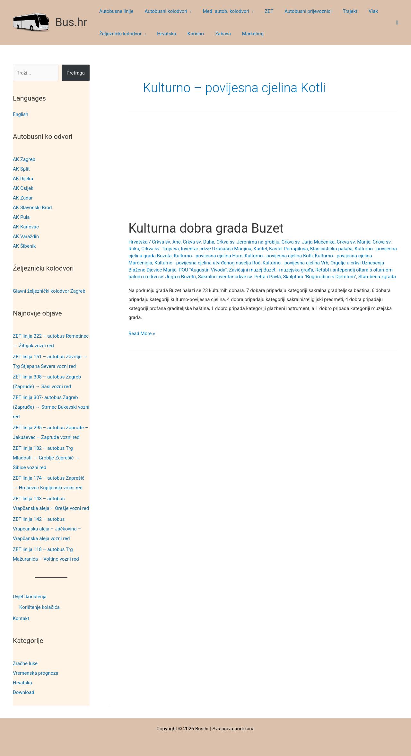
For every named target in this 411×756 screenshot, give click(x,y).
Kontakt (21, 618)
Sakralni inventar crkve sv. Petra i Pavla (239, 277)
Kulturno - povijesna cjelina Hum (208, 256)
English (21, 114)
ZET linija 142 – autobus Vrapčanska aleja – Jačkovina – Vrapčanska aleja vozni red (47, 528)
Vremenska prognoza (35, 672)
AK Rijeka (23, 179)
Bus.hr (71, 22)
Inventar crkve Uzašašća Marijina (216, 249)
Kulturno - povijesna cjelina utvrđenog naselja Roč (207, 263)
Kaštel (260, 249)
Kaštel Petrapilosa (288, 249)
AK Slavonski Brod (32, 207)
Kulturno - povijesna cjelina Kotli (279, 256)
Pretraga (75, 73)
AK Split (21, 169)
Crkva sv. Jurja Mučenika (308, 242)
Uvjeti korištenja (30, 596)
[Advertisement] (263, 173)
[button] (187, 11)
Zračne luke (25, 663)
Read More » (141, 333)
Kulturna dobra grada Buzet (206, 228)
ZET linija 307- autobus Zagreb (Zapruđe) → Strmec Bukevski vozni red (51, 407)
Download (23, 692)
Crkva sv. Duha (198, 242)
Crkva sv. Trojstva (160, 249)
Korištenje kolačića (39, 607)
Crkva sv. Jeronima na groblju (247, 242)
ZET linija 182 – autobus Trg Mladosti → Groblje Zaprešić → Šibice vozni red (46, 457)
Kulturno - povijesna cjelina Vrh (295, 263)
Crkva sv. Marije (354, 242)
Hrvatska (22, 682)
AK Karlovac (26, 227)
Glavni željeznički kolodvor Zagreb (49, 291)
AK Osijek (23, 188)
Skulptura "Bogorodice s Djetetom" (319, 277)
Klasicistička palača (331, 249)
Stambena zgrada (377, 277)
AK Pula (21, 217)
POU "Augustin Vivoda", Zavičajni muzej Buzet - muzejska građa (246, 270)
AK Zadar (23, 198)
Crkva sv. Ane (166, 242)
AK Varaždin (26, 236)
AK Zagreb (24, 159)
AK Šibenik (24, 246)
